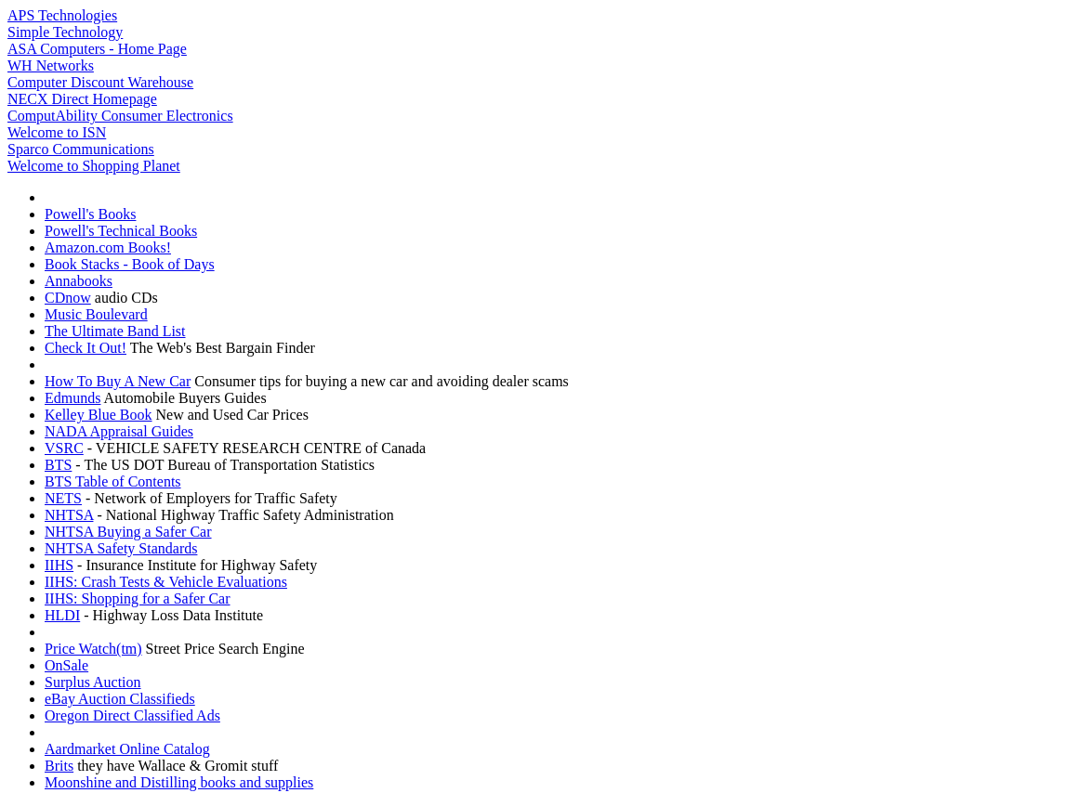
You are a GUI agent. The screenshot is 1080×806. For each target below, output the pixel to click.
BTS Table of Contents (113, 481)
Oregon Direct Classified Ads (132, 715)
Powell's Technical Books (121, 231)
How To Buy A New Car (118, 381)
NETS (63, 498)
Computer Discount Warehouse (100, 82)
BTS (58, 465)
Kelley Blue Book (98, 414)
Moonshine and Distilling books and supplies (179, 782)
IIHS (59, 565)
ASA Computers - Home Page (97, 49)
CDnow (68, 298)
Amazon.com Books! (108, 247)
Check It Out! (85, 348)
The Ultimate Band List (115, 331)
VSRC (64, 448)
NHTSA (69, 515)
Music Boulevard (96, 314)
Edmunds (72, 398)
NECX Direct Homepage (82, 99)
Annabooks (78, 281)
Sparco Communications (80, 149)
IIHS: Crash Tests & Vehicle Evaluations (166, 582)
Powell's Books (90, 214)
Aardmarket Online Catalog (127, 749)
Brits (59, 766)
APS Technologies (62, 15)
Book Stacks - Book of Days (130, 264)
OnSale (66, 665)
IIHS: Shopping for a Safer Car (137, 598)
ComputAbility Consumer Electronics (120, 116)
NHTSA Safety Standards (121, 548)
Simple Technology (65, 32)
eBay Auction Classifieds (120, 699)
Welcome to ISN (56, 132)
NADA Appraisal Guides (119, 431)
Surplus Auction (93, 682)
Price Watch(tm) (93, 648)
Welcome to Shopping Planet (93, 166)
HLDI (62, 615)
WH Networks (50, 65)
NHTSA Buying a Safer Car (128, 532)
